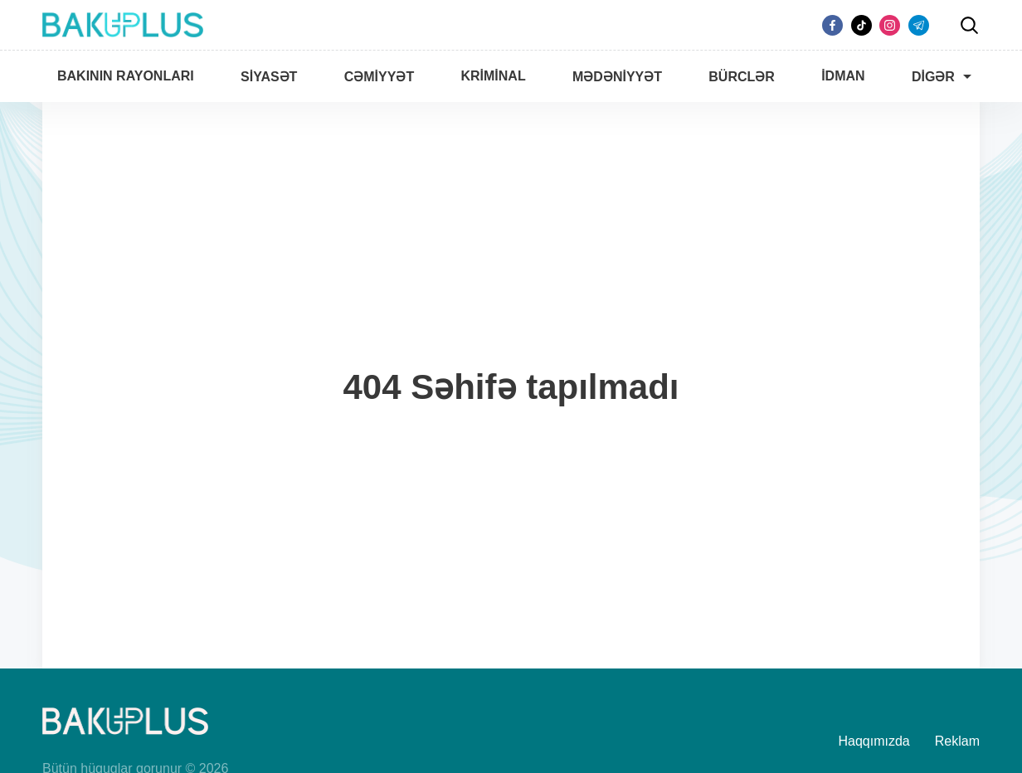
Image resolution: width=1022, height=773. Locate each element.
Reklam (957, 741)
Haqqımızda (874, 741)
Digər (933, 77)
